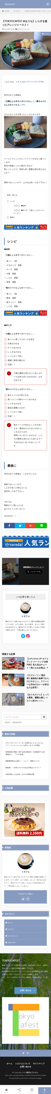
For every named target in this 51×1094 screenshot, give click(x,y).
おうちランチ (17, 722)
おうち (26, 29)
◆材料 (19, 205)
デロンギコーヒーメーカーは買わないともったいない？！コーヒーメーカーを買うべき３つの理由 (24, 744)
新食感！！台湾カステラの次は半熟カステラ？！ (23, 768)
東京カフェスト (32, 1072)
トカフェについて (22, 1063)
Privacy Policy (14, 1078)
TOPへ (44, 1090)
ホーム (9, 1063)
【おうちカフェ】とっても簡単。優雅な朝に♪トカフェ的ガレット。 (38, 697)
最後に (11, 217)
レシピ (11, 201)
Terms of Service (30, 1078)
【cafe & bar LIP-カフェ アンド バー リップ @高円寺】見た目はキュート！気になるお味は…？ (38, 663)
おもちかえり (12, 936)
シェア (19, 1090)
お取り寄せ (12, 942)
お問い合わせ (25, 990)
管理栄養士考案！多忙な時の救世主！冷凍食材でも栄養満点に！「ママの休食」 (25, 753)
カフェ (7, 722)
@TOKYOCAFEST (31, 81)
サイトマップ (38, 1063)
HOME (6, 11)
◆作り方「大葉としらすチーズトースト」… (28, 211)
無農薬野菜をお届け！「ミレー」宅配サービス (22, 761)
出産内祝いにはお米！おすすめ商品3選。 (20, 774)
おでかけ (16, 11)
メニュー (32, 1090)
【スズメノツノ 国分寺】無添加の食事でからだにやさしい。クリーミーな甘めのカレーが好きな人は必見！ (38, 681)
